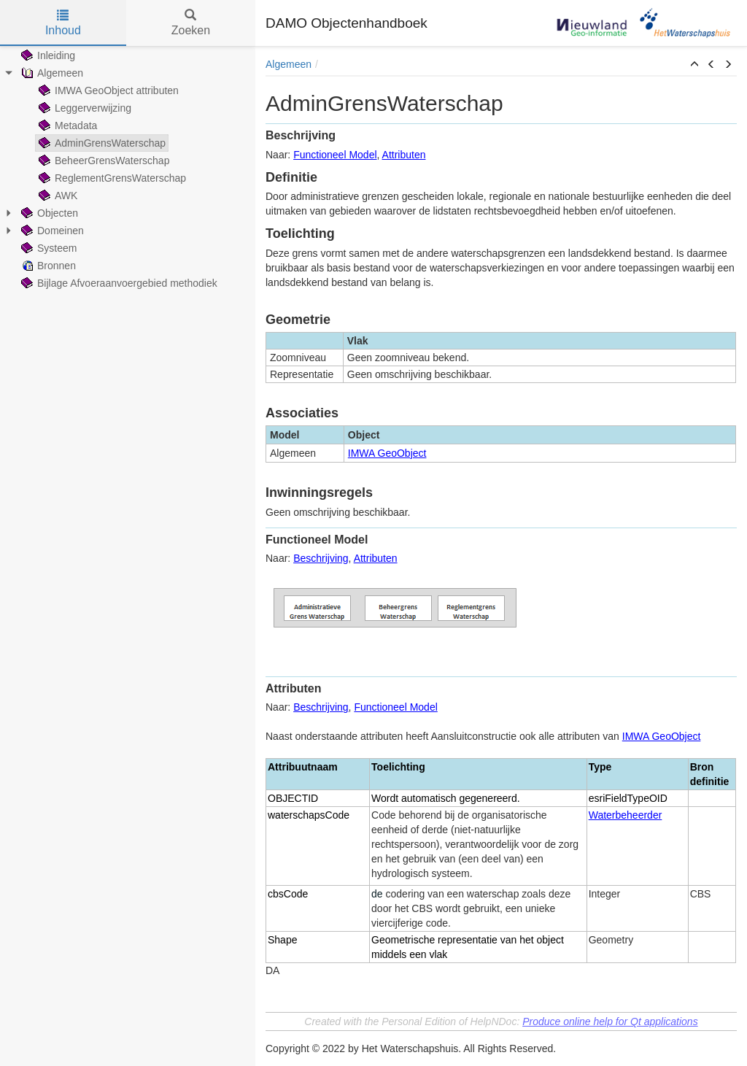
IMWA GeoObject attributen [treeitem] (107, 90)
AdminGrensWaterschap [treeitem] (101, 143)
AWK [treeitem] (56, 195)
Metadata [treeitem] (66, 125)
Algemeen (288, 64)
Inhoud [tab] (63, 22)
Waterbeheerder (625, 815)
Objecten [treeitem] (48, 213)
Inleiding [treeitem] (46, 55)
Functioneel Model (334, 155)
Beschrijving (320, 558)
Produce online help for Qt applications (609, 1021)
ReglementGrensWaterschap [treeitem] (111, 178)
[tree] (127, 169)
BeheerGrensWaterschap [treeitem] (102, 160)
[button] (694, 65)
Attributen (404, 155)
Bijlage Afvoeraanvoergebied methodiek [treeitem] (117, 283)
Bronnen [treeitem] (47, 265)
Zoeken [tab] (190, 22)
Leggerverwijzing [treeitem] (83, 108)
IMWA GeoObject (387, 453)
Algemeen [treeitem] (50, 73)
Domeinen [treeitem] (51, 230)
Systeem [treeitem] (47, 248)
